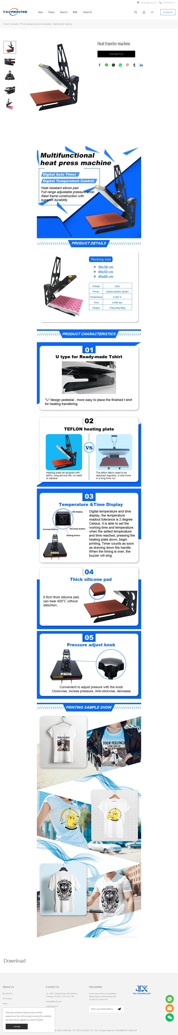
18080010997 (169, 2)
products (14, 24)
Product (51, 12)
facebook (99, 65)
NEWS (75, 12)
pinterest (127, 65)
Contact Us (87, 12)
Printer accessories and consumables (35, 24)
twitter (113, 65)
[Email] (102, 1009)
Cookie (16, 1012)
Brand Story (8, 993)
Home (40, 12)
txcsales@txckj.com (149, 2)
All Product (7, 998)
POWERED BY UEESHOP (126, 1030)
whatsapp (120, 65)
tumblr (134, 65)
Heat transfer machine (62, 24)
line (106, 65)
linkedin (141, 65)
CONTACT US (116, 54)
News (5, 1003)
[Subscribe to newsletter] (119, 1009)
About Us (63, 12)
